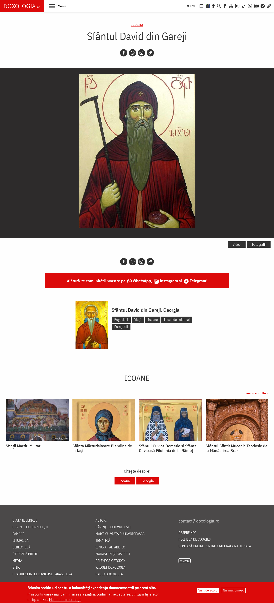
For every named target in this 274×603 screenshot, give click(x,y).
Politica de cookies (195, 539)
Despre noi (187, 533)
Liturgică (20, 541)
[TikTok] (243, 5)
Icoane (137, 24)
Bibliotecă (21, 547)
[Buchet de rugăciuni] (213, 5)
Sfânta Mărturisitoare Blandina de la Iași (102, 448)
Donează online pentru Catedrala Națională (215, 546)
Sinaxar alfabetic (110, 547)
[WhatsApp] (250, 5)
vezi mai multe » (257, 393)
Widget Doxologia (110, 568)
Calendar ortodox (110, 561)
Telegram (198, 281)
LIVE (193, 5)
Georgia (147, 481)
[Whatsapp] (132, 52)
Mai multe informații (65, 599)
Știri (16, 568)
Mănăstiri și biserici (112, 554)
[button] (57, 5)
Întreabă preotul (26, 554)
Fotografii (259, 244)
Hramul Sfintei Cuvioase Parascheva (42, 574)
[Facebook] (225, 5)
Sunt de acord (208, 590)
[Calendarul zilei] (207, 5)
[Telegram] (263, 5)
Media (17, 561)
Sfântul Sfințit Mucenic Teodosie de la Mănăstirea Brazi (236, 448)
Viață (138, 319)
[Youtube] (231, 5)
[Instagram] (237, 5)
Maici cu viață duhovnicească (119, 534)
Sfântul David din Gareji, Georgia (145, 310)
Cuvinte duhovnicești (30, 527)
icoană (125, 481)
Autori (101, 520)
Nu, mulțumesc (233, 590)
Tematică (102, 541)
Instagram (168, 281)
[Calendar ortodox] (201, 5)
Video (237, 244)
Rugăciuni (121, 319)
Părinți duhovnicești (113, 527)
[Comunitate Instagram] (256, 5)
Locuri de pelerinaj (177, 319)
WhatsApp (142, 281)
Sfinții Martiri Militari (24, 446)
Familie (18, 534)
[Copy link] (150, 52)
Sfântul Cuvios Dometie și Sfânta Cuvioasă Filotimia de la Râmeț (168, 448)
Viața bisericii (24, 520)
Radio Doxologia (109, 574)
